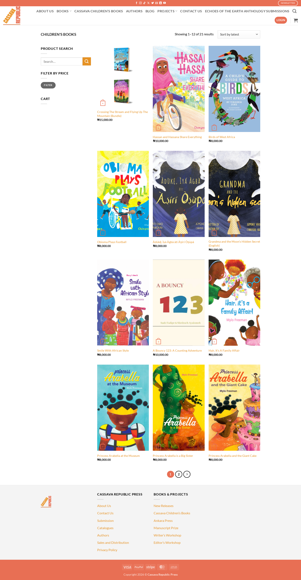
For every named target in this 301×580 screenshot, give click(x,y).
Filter (48, 85)
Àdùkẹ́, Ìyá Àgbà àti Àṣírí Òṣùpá (173, 242)
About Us (104, 506)
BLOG (149, 11)
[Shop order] (239, 34)
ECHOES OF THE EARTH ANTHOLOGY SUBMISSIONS (247, 11)
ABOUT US (45, 11)
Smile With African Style (113, 350)
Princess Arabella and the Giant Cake (232, 455)
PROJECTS (167, 11)
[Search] (294, 10)
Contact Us (105, 513)
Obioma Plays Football (111, 242)
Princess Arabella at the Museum (118, 455)
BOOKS (64, 11)
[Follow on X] (148, 3)
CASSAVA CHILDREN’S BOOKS (98, 11)
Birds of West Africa (222, 137)
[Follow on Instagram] (140, 3)
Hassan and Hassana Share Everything (177, 137)
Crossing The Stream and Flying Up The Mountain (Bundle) (122, 114)
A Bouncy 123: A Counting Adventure (177, 350)
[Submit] (87, 61)
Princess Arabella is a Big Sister (173, 455)
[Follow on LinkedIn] (160, 3)
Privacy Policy (107, 550)
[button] (281, 20)
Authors (103, 535)
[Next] (186, 474)
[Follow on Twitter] (152, 3)
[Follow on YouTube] (164, 3)
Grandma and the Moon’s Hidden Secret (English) (234, 243)
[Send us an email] (156, 3)
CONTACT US (191, 11)
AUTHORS (134, 11)
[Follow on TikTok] (144, 3)
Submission (105, 520)
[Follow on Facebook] (136, 3)
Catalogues (105, 528)
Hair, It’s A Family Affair (224, 350)
